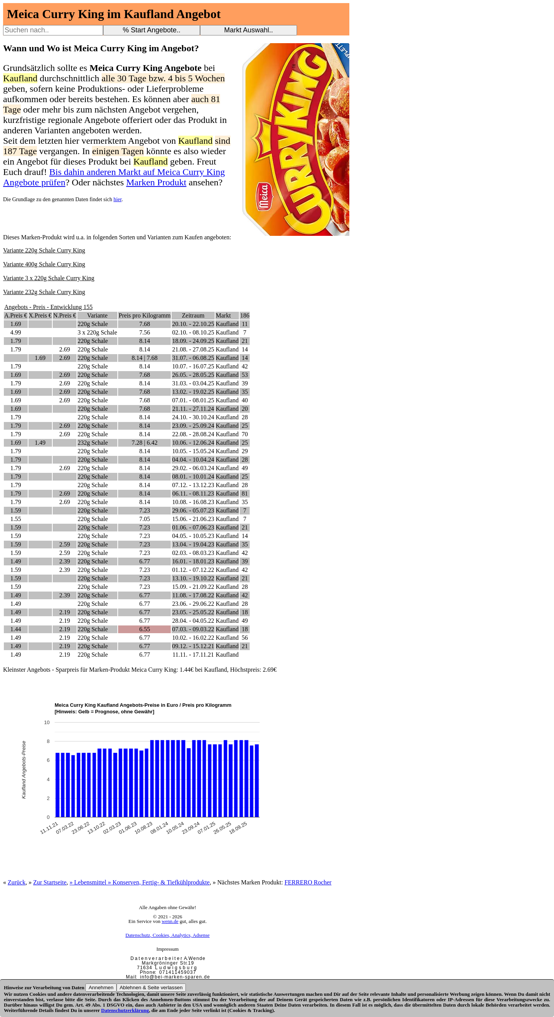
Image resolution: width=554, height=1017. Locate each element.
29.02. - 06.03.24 (193, 468)
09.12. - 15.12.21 (193, 646)
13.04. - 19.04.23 (193, 544)
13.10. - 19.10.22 (193, 578)
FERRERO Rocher (307, 882)
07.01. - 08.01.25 (193, 400)
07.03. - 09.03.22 (193, 629)
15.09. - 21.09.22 (193, 586)
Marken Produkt (156, 182)
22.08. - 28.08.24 (193, 434)
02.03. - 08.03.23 (193, 553)
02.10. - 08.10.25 (193, 332)
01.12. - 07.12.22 (193, 569)
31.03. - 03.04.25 (193, 383)
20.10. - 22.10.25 (193, 324)
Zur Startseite (50, 882)
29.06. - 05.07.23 (193, 510)
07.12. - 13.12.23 (193, 485)
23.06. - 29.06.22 (193, 603)
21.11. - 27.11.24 (193, 408)
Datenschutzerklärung (125, 1010)
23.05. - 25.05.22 (193, 612)
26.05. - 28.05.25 (193, 374)
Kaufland (227, 324)
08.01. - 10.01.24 (193, 476)
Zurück (16, 882)
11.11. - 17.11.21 (193, 654)
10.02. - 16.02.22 (193, 637)
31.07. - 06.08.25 (193, 358)
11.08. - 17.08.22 (193, 595)
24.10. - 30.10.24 (193, 417)
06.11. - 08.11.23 (193, 493)
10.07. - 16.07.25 (193, 366)
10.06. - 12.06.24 (193, 442)
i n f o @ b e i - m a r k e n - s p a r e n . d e (174, 977)
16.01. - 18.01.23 (193, 561)
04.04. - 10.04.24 (193, 459)
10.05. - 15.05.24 (193, 451)
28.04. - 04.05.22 (193, 620)
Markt (223, 315)
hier (117, 199)
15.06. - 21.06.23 (193, 519)
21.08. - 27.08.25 (193, 349)
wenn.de (170, 921)
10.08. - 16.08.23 (193, 502)
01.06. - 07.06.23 (193, 527)
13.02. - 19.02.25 (193, 391)
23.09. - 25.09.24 (193, 425)
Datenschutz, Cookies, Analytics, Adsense (167, 935)
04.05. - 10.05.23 (193, 536)
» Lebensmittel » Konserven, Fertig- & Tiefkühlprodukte (140, 882)
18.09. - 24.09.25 (193, 341)
